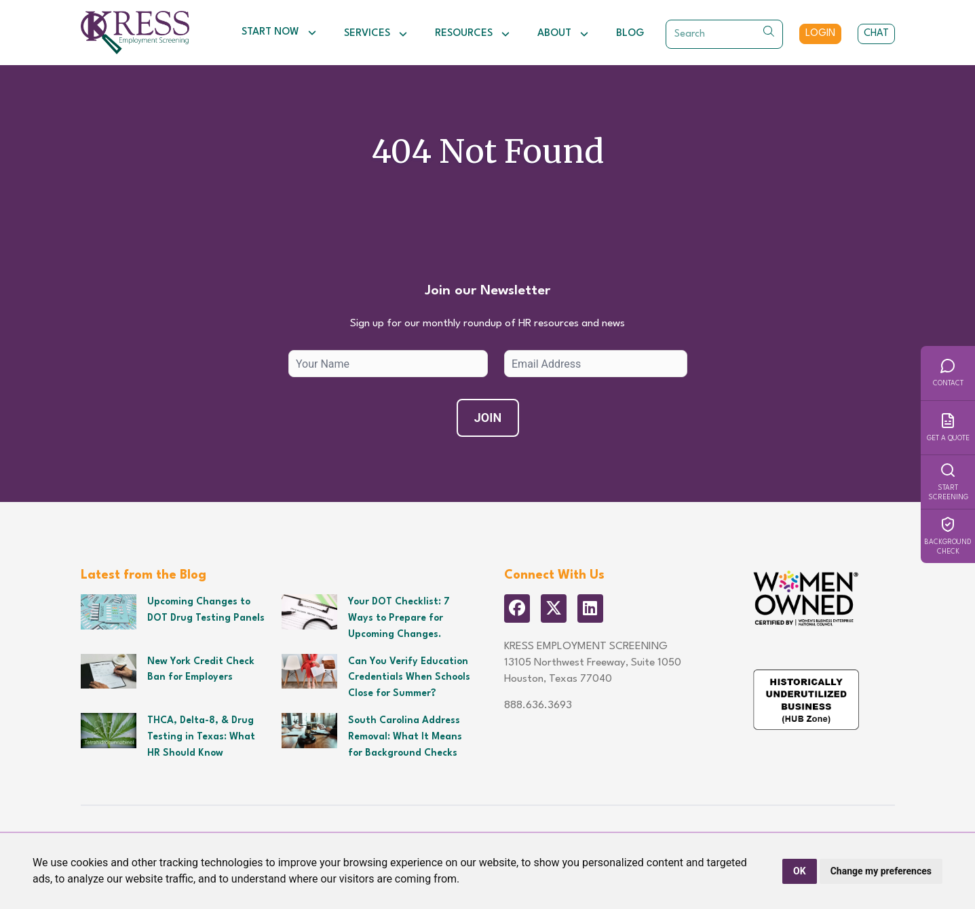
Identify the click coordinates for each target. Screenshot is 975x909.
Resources (472, 33)
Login (820, 33)
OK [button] (799, 871)
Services (376, 33)
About (563, 33)
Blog (630, 33)
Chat (876, 33)
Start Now (279, 32)
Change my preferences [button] (881, 871)
